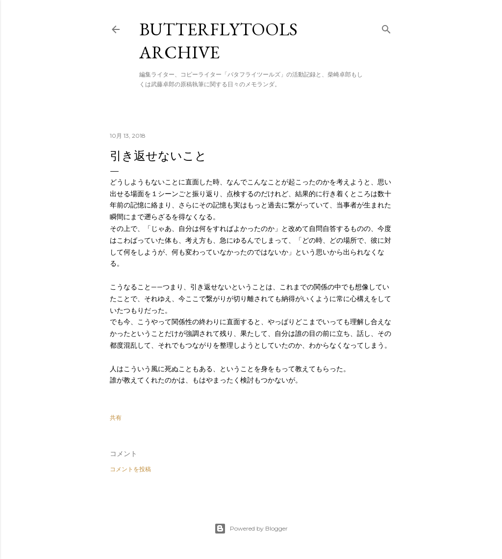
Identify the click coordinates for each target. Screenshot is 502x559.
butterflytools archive (218, 41)
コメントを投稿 (130, 469)
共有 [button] (116, 417)
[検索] (386, 27)
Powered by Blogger (251, 528)
